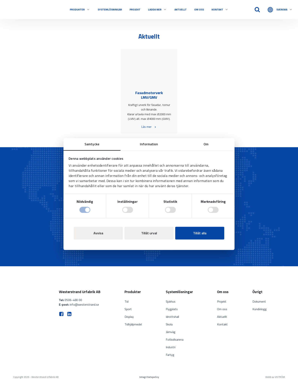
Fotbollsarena (174, 339)
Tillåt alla (199, 233)
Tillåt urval (149, 233)
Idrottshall (172, 316)
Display (129, 316)
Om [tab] (206, 144)
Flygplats (172, 309)
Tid (126, 301)
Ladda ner (157, 9)
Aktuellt (180, 9)
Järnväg (170, 332)
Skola (169, 324)
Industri (170, 347)
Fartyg (170, 354)
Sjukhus (170, 301)
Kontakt (220, 9)
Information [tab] (149, 144)
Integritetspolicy (149, 377)
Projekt (135, 9)
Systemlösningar (110, 9)
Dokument (259, 301)
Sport (128, 309)
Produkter (80, 9)
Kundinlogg (259, 309)
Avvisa (98, 233)
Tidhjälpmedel (133, 324)
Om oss (199, 9)
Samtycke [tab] (92, 144)
